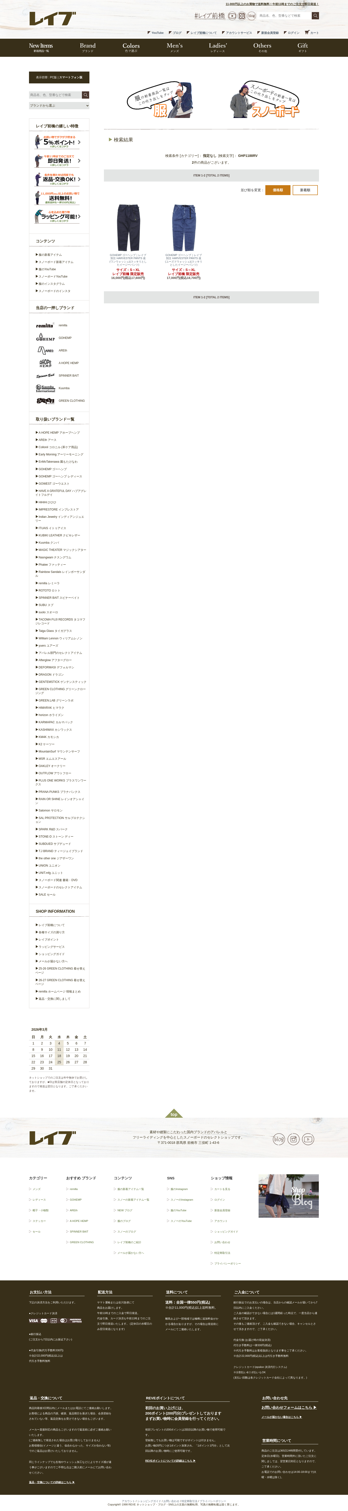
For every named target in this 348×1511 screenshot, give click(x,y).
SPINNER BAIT (79, 1231)
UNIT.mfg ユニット (51, 873)
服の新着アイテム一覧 (130, 1189)
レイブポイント (49, 939)
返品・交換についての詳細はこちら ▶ (52, 1482)
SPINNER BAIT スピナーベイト (59, 597)
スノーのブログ (126, 1231)
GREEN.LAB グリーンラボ (56, 700)
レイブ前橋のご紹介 (129, 1242)
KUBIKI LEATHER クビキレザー (59, 535)
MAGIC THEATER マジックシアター (62, 550)
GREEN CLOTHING (82, 1242)
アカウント (221, 1220)
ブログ (177, 33)
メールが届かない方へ (53, 961)
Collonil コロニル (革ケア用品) (58, 447)
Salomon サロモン (51, 810)
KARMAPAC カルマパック (56, 722)
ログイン (293, 33)
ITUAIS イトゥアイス (52, 528)
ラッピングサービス (52, 947)
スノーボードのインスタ (55, 291)
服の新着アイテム (50, 254)
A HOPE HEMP (79, 1220)
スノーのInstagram (182, 1199)
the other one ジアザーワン (56, 858)
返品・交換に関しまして (55, 998)
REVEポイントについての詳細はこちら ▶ (170, 1460)
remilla (74, 1189)
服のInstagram (179, 1189)
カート (314, 33)
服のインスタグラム (52, 283)
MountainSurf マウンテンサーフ (59, 751)
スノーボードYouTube (53, 276)
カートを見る (222, 1189)
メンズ (37, 1189)
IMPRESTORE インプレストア (59, 509)
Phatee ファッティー (52, 564)
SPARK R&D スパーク (53, 829)
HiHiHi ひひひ (47, 502)
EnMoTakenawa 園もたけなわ (58, 461)
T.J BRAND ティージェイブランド (61, 851)
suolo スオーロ (48, 612)
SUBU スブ (46, 605)
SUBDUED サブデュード (55, 844)
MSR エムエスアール (52, 758)
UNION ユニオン (49, 865)
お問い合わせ (222, 1242)
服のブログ (124, 1220)
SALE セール (47, 894)
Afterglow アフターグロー (55, 660)
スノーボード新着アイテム (56, 262)
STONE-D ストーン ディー (56, 836)
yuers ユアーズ (48, 645)
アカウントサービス (239, 33)
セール (37, 1231)
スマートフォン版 (70, 77)
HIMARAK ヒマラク (51, 707)
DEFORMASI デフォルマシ (56, 667)
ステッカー (39, 1220)
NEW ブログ (124, 1210)
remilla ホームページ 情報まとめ (60, 991)
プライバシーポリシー (227, 1263)
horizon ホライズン (51, 715)
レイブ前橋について (204, 33)
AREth (74, 1210)
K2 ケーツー (47, 744)
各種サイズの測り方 (52, 932)
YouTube (158, 33)
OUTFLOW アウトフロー (55, 773)
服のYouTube (47, 269)
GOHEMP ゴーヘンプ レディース (60, 476)
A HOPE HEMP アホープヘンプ (59, 432)
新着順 (305, 190)
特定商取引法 (222, 1252)
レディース (39, 1199)
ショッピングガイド (52, 954)
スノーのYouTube (181, 1220)
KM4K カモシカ (49, 737)
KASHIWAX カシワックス (55, 729)
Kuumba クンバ (49, 542)
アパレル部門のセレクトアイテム (60, 653)
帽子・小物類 (41, 1210)
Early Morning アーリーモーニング (61, 454)
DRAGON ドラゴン (51, 674)
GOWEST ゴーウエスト (54, 483)
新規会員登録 (270, 33)
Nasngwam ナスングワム (55, 557)
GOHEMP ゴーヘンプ (53, 469)
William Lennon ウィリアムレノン (60, 638)
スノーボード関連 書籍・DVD (58, 880)
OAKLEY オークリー (52, 766)
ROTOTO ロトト (49, 590)
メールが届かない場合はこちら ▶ (281, 1417)
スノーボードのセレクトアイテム (60, 887)
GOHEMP (76, 1199)
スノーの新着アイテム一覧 (133, 1199)
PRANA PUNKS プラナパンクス (59, 792)
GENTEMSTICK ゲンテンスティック (63, 682)
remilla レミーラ (49, 583)
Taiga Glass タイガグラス (55, 631)
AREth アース (48, 440)
